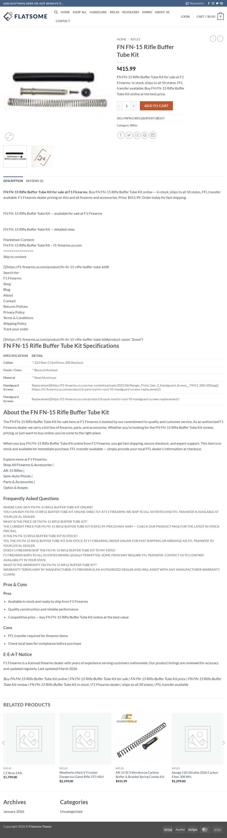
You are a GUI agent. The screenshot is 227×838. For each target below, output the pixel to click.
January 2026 (13, 811)
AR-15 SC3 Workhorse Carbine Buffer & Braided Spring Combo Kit (140, 775)
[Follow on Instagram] (213, 3)
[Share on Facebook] (121, 135)
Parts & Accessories (18, 482)
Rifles (114, 12)
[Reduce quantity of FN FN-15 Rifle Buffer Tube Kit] (119, 105)
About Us (162, 12)
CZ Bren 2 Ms (12, 773)
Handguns (98, 12)
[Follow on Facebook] (208, 3)
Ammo (147, 12)
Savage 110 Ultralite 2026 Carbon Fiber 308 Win (195, 775)
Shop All (80, 12)
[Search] (56, 12)
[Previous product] (220, 38)
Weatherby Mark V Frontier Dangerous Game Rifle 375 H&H (81, 775)
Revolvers (130, 12)
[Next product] (213, 38)
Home (65, 12)
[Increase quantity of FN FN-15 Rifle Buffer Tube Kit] (133, 105)
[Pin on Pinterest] (145, 135)
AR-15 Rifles (13, 470)
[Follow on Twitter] (217, 3)
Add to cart (156, 106)
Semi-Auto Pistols (17, 476)
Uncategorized (71, 811)
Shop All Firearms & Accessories (27, 465)
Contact (63, 21)
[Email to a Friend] (137, 135)
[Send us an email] (221, 3)
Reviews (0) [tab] (35, 181)
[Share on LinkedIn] (153, 135)
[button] (195, 3)
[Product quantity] (126, 105)
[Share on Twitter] (129, 135)
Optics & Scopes (15, 487)
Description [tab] (13, 181)
